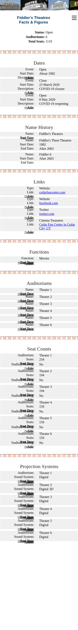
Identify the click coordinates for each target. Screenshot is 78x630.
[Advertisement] (39, 588)
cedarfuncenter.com (52, 192)
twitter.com (46, 214)
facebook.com (48, 203)
